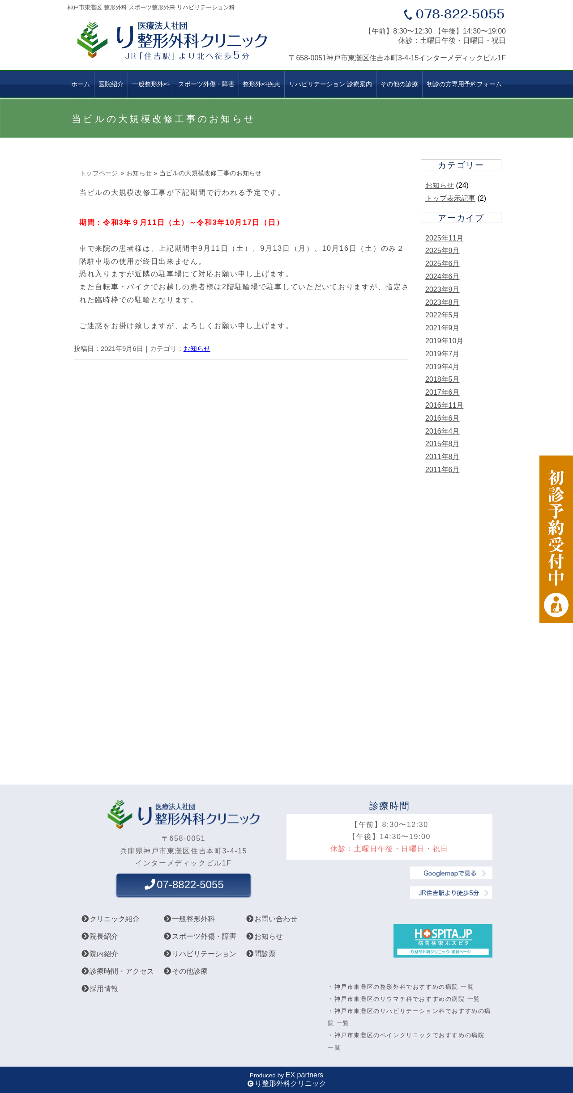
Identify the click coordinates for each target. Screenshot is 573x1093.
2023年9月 (442, 289)
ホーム (80, 84)
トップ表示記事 (450, 198)
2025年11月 (444, 238)
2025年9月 (442, 250)
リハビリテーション (199, 954)
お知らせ (139, 173)
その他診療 (185, 971)
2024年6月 (442, 276)
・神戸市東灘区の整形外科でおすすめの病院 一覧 (401, 986)
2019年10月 (444, 341)
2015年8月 (442, 443)
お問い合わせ (271, 919)
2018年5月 (442, 379)
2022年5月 (442, 315)
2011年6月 (442, 469)
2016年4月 (442, 431)
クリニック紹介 (110, 919)
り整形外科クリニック (290, 1083)
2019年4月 (442, 367)
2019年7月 (442, 354)
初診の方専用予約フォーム (464, 84)
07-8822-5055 (183, 884)
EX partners (304, 1075)
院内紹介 (99, 954)
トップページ (99, 173)
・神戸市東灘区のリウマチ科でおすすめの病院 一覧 (404, 999)
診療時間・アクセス (117, 971)
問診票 (260, 954)
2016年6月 (442, 418)
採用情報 (99, 988)
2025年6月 (442, 263)
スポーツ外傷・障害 (199, 936)
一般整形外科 (151, 84)
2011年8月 (442, 456)
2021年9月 (442, 328)
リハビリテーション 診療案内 (330, 84)
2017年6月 (442, 392)
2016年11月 (444, 405)
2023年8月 (442, 302)
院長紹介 (99, 936)
